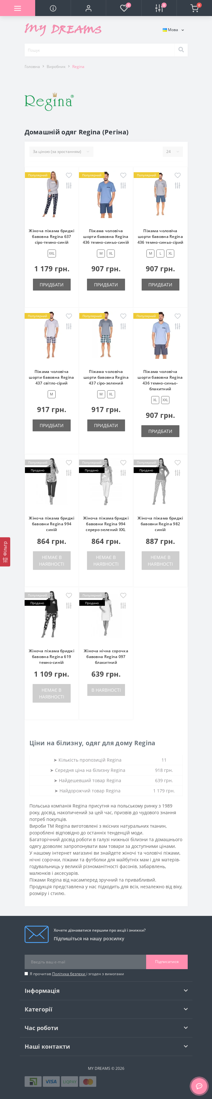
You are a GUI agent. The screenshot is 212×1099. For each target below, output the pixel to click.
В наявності (106, 690)
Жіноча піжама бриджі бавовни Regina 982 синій (160, 523)
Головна (32, 66)
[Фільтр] (5, 551)
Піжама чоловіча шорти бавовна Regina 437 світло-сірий (51, 377)
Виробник (56, 66)
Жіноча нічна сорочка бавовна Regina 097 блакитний (106, 656)
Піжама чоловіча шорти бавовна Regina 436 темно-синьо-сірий (160, 236)
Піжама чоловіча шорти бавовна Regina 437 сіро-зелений (106, 377)
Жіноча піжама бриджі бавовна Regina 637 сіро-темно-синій (51, 236)
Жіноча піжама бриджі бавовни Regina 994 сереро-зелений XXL (106, 523)
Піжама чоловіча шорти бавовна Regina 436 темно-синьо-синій (106, 236)
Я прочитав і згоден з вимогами (77, 973)
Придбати (52, 285)
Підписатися (167, 961)
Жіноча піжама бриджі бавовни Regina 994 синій (51, 523)
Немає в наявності (51, 560)
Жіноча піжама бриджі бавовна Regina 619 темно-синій (51, 656)
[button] (88, 8)
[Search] (181, 50)
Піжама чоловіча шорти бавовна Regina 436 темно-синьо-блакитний (160, 380)
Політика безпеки (69, 973)
